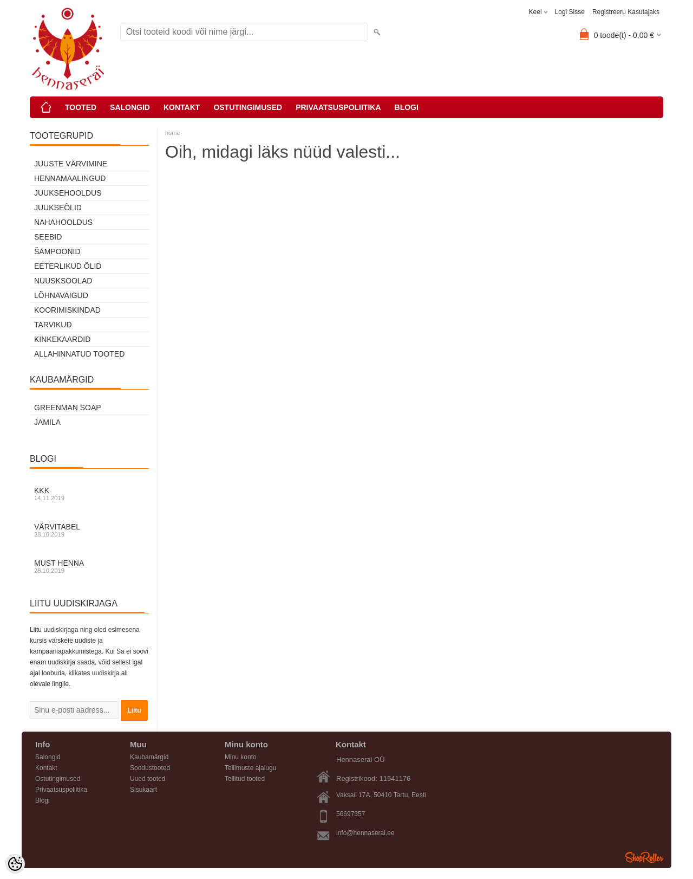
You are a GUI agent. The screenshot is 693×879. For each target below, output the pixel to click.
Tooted (80, 107)
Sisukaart (143, 789)
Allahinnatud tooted (79, 354)
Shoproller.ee (644, 857)
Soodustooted (150, 768)
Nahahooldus (63, 222)
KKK (89, 493)
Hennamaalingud (70, 178)
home (172, 133)
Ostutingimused (247, 107)
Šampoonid (57, 251)
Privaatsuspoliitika (338, 107)
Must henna (89, 566)
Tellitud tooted (245, 779)
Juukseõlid (58, 207)
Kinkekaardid (62, 339)
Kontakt (182, 107)
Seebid (48, 236)
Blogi (407, 107)
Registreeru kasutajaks (625, 12)
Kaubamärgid (149, 757)
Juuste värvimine (70, 163)
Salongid (130, 107)
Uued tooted (147, 779)
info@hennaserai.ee (365, 833)
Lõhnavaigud (61, 295)
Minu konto (241, 757)
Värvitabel (89, 530)
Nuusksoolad (63, 280)
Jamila (47, 422)
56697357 (350, 814)
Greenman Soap (67, 407)
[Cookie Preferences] (15, 864)
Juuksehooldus (67, 193)
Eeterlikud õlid (67, 266)
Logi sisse (570, 12)
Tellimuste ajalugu (250, 768)
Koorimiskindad (67, 310)
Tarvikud (53, 324)
